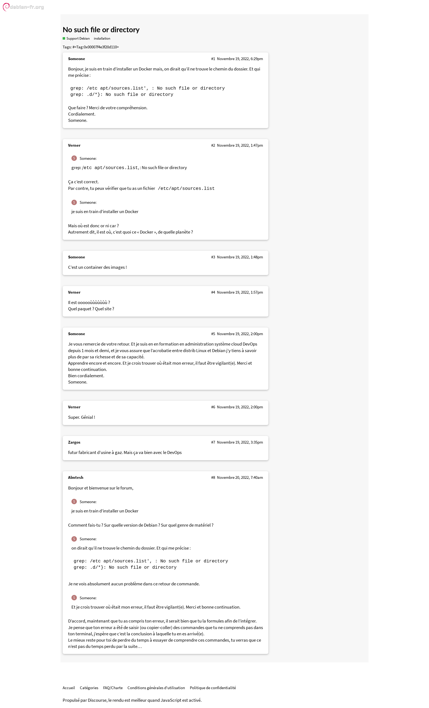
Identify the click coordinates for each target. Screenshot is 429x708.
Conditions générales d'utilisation (156, 687)
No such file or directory (101, 29)
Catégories (89, 687)
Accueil (69, 687)
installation (102, 38)
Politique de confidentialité (213, 687)
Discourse (97, 700)
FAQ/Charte (113, 687)
